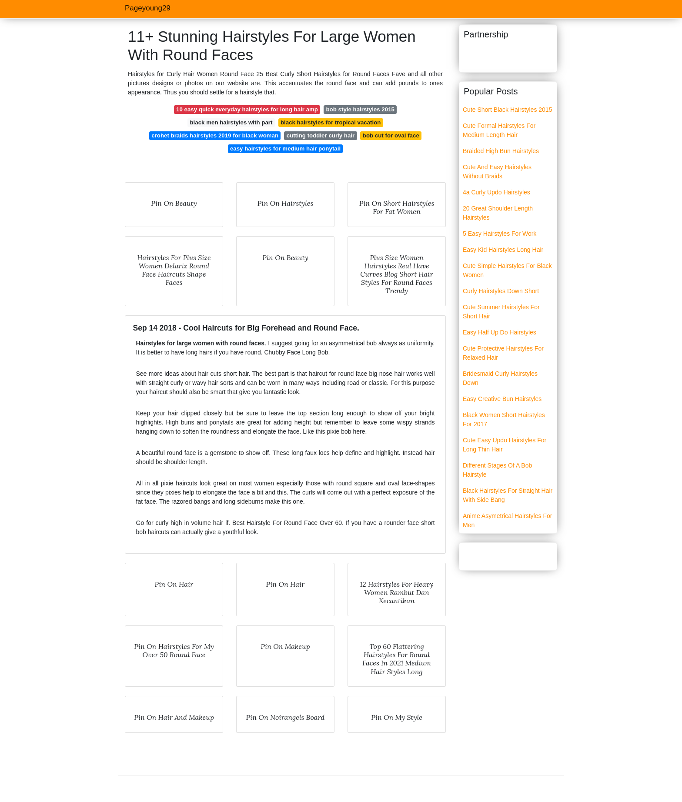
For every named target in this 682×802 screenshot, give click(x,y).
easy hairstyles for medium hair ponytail (285, 148)
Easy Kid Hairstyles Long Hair (503, 249)
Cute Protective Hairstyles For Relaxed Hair (503, 353)
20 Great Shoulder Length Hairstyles (498, 213)
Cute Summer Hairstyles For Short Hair (501, 312)
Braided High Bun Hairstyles (501, 150)
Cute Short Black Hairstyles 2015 (507, 109)
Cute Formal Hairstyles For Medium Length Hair (499, 130)
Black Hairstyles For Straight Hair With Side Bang (507, 495)
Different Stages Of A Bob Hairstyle (497, 470)
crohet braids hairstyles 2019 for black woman (214, 135)
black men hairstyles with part (231, 122)
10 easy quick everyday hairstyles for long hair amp (247, 109)
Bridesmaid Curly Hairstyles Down (500, 378)
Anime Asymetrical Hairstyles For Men (507, 520)
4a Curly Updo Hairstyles (496, 192)
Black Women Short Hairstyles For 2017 (504, 419)
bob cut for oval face (391, 135)
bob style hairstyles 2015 (360, 109)
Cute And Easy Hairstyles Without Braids (497, 172)
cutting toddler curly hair (321, 135)
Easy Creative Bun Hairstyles (502, 398)
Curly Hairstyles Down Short (501, 290)
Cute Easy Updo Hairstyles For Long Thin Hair (504, 445)
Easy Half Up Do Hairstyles (499, 332)
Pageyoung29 (147, 8)
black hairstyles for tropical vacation (331, 122)
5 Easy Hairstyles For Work (499, 233)
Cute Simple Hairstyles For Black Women (507, 270)
